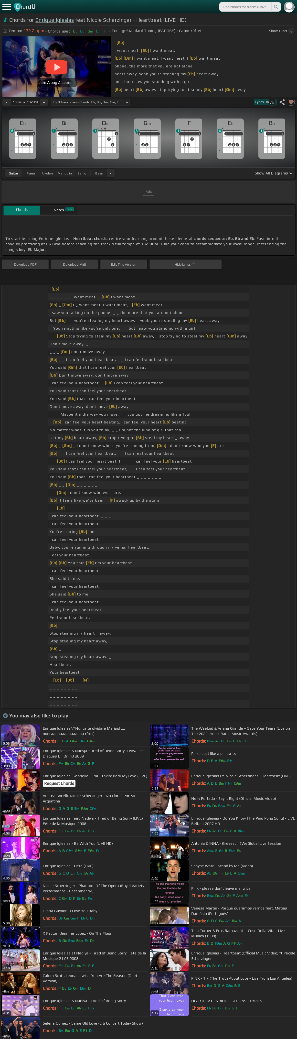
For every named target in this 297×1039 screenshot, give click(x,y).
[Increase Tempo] (44, 102)
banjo (81, 173)
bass (99, 173)
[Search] (275, 7)
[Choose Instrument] (110, 173)
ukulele (47, 173)
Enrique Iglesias (54, 20)
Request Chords (59, 783)
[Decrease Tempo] (6, 102)
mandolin (65, 173)
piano (30, 173)
